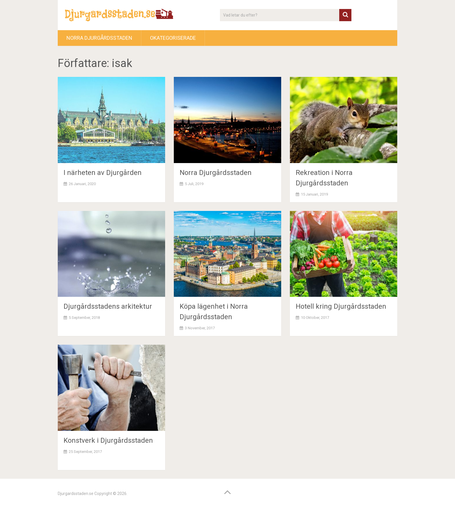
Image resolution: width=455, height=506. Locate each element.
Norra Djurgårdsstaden (99, 38)
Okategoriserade (173, 38)
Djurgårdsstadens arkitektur (108, 306)
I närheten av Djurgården (103, 173)
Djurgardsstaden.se (75, 493)
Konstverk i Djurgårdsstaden (108, 440)
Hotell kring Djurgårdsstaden (341, 306)
